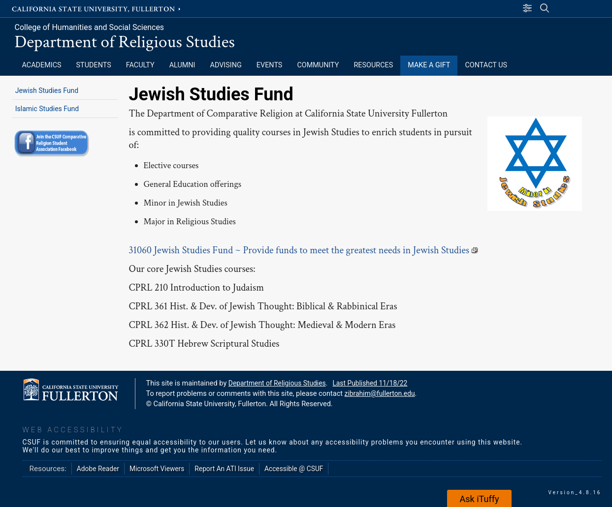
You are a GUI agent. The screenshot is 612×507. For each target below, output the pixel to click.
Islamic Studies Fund (47, 109)
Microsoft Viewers (156, 469)
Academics (42, 65)
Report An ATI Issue (224, 469)
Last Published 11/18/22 (369, 383)
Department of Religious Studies (125, 42)
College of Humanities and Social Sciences (89, 27)
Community (318, 65)
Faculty (140, 65)
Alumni (182, 65)
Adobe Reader (98, 469)
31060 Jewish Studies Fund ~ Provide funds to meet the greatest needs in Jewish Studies (304, 250)
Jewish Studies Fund (46, 90)
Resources (373, 65)
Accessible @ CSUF (293, 469)
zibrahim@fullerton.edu (380, 393)
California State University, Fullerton (97, 8)
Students (93, 65)
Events (270, 65)
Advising (226, 65)
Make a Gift (429, 65)
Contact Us (486, 65)
